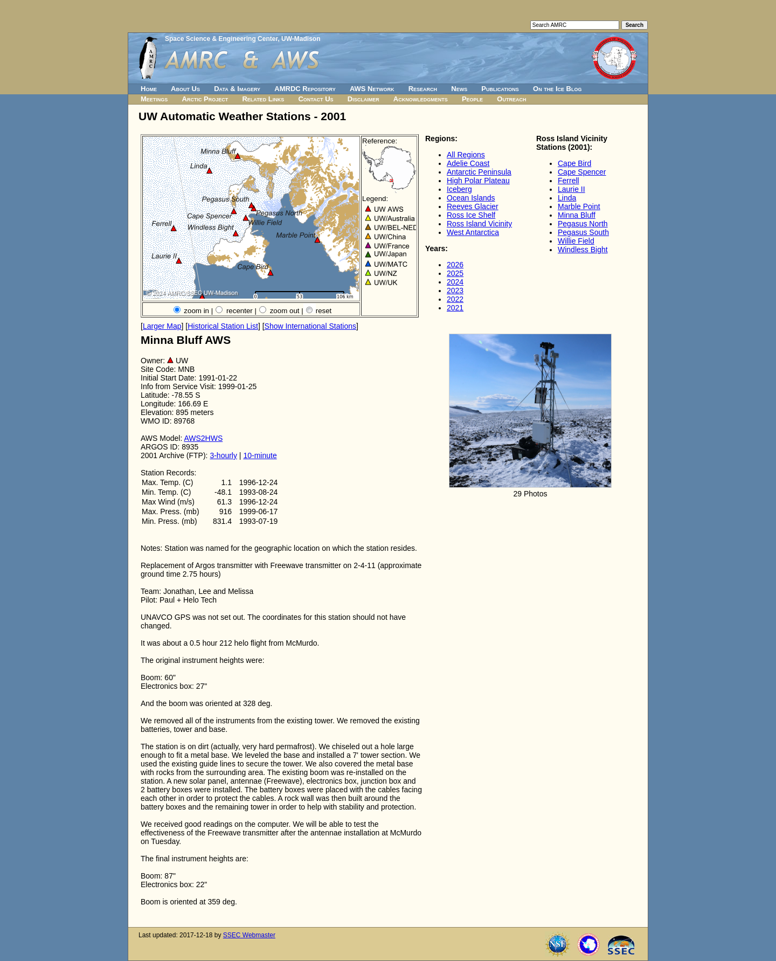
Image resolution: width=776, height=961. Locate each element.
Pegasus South (583, 232)
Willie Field (576, 241)
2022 (455, 299)
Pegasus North (583, 223)
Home (149, 89)
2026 (455, 264)
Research (422, 89)
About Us (185, 89)
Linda (567, 197)
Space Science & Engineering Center (221, 39)
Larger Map (162, 326)
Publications (500, 89)
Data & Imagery (237, 89)
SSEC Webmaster (249, 935)
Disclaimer (363, 99)
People (472, 99)
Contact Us (315, 99)
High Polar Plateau (478, 180)
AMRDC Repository (304, 89)
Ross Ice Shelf (471, 215)
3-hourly (223, 455)
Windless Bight (583, 249)
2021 (455, 307)
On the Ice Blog (557, 89)
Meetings (154, 99)
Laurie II (571, 189)
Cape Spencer (582, 172)
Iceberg (459, 189)
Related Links (263, 99)
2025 (455, 273)
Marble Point (579, 206)
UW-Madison (300, 39)
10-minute (259, 455)
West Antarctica (473, 232)
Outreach (511, 99)
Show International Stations (310, 326)
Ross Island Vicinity (479, 223)
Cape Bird (574, 163)
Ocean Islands (471, 197)
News (459, 89)
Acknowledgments (420, 99)
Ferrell (568, 180)
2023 (455, 290)
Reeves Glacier (472, 206)
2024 (455, 282)
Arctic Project (205, 99)
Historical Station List (223, 326)
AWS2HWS (203, 438)
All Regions (466, 154)
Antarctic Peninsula (479, 172)
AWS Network (372, 89)
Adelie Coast (468, 163)
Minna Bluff (576, 215)
